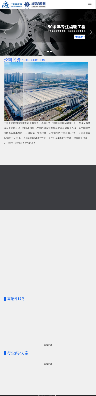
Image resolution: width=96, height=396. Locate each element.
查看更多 (48, 345)
